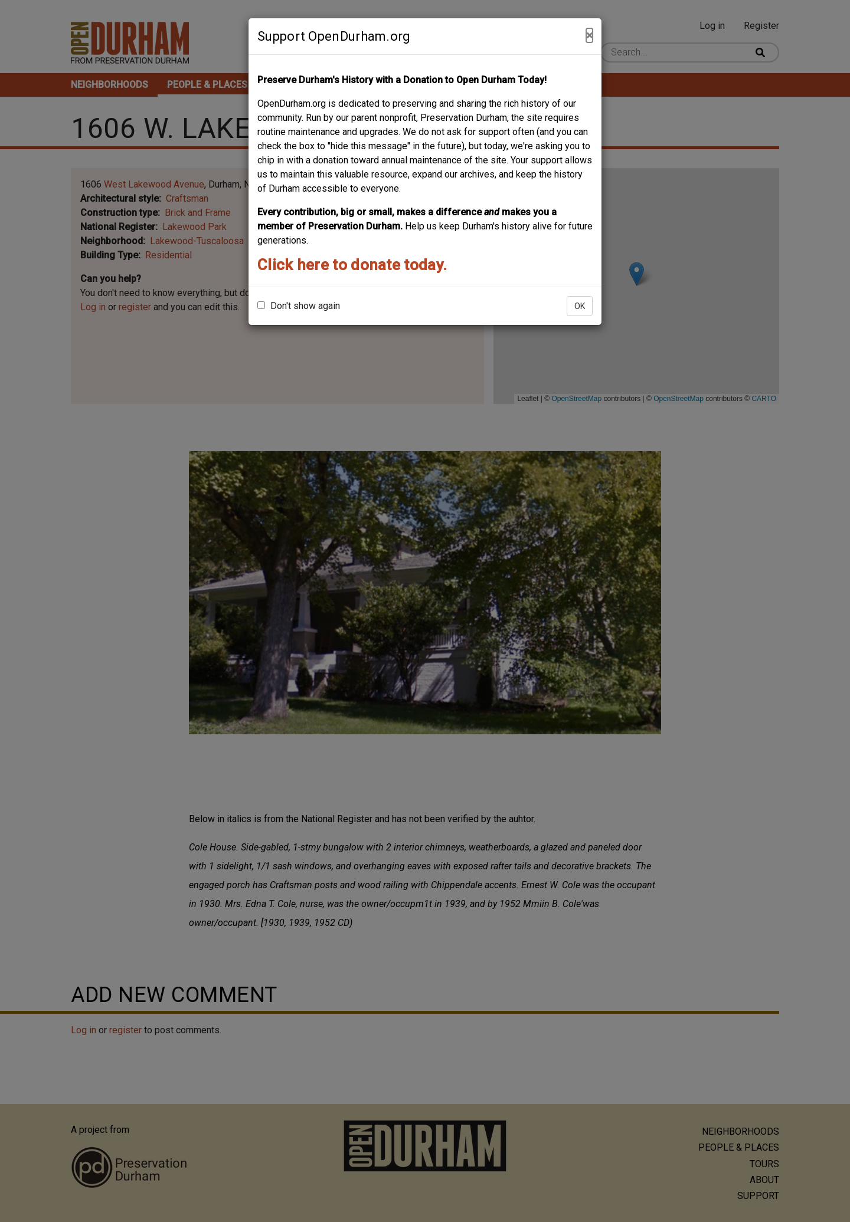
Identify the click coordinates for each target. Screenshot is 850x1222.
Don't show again (298, 305)
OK (579, 306)
